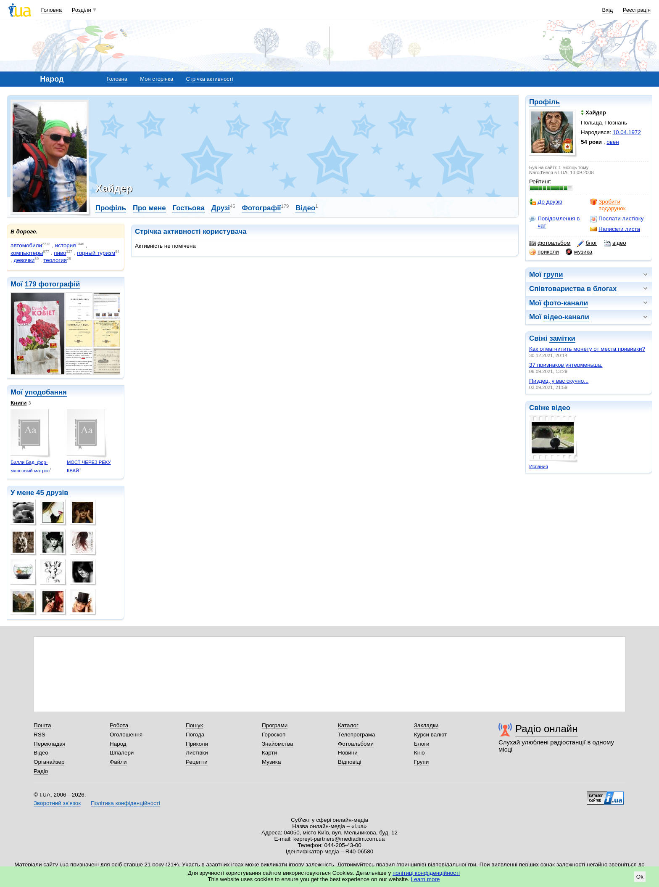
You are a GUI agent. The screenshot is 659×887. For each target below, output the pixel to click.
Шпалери (122, 752)
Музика (271, 762)
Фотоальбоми (356, 744)
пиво (60, 253)
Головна (51, 10)
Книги (18, 403)
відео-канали (566, 317)
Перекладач (49, 744)
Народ (118, 744)
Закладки (426, 725)
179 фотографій (52, 284)
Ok (639, 877)
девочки (23, 260)
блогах (605, 289)
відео (615, 243)
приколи (544, 252)
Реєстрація (637, 10)
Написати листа (615, 229)
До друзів (545, 202)
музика (579, 252)
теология (55, 260)
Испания (538, 466)
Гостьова (188, 208)
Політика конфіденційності (125, 803)
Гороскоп (273, 734)
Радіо (41, 771)
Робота (119, 725)
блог (587, 243)
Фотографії (261, 208)
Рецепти (197, 762)
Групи (421, 762)
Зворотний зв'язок (57, 803)
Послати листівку (616, 218)
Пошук (194, 725)
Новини (348, 752)
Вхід (607, 10)
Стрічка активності (209, 79)
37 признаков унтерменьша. (566, 365)
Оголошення (126, 734)
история (65, 245)
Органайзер (49, 762)
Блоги (422, 744)
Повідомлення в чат (554, 221)
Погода (195, 734)
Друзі (220, 208)
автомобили (26, 245)
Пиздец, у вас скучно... (558, 381)
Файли (118, 762)
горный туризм (96, 253)
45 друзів (52, 493)
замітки (562, 338)
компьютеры (27, 253)
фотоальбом (549, 243)
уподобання (46, 392)
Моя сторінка (156, 79)
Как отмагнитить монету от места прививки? (587, 349)
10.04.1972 (627, 132)
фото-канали (565, 303)
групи (553, 274)
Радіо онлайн (546, 728)
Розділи (81, 10)
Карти (269, 752)
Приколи (197, 744)
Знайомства (277, 744)
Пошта (42, 725)
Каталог (348, 725)
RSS (39, 734)
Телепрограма (356, 734)
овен (612, 142)
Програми (274, 725)
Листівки (197, 752)
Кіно (419, 752)
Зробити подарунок (608, 205)
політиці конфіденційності (426, 873)
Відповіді (349, 762)
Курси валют (430, 734)
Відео (305, 208)
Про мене (149, 208)
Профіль (544, 102)
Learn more (425, 879)
